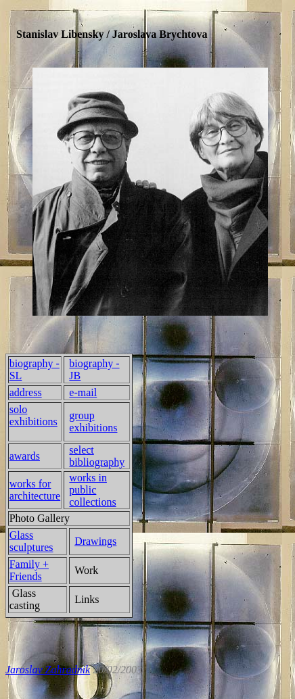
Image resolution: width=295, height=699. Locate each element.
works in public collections (92, 490)
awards (24, 456)
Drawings (95, 541)
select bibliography (96, 456)
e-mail (83, 392)
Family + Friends (29, 570)
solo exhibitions (33, 415)
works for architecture (35, 490)
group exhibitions (93, 421)
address (25, 392)
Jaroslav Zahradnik (47, 669)
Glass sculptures (31, 541)
